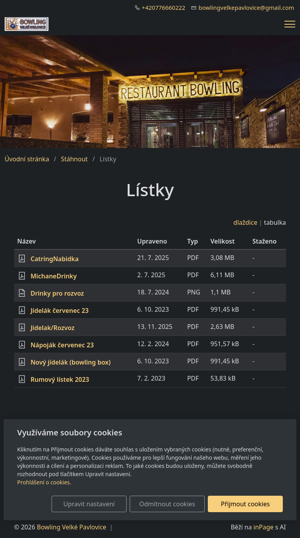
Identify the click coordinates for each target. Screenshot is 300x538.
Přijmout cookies (245, 504)
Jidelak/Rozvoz (52, 327)
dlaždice (245, 222)
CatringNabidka (54, 259)
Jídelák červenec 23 (59, 310)
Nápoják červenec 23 (62, 345)
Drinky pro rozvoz (57, 293)
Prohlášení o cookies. (44, 482)
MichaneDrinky (53, 276)
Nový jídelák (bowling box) (70, 362)
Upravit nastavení (88, 504)
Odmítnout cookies (167, 504)
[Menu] (289, 24)
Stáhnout (74, 159)
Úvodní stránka (27, 159)
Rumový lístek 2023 (59, 379)
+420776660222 (164, 7)
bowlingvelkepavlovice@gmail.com (246, 7)
